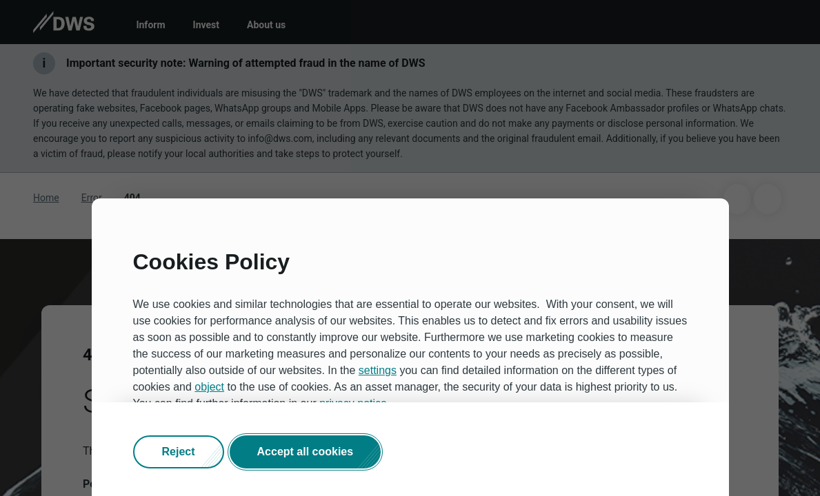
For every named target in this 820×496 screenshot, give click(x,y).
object (209, 387)
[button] (178, 451)
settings (378, 370)
